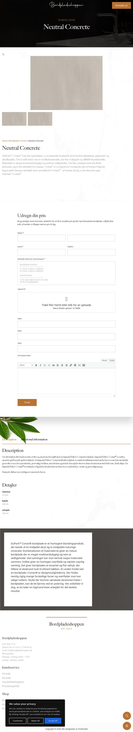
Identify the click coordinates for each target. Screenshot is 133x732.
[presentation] (26, 365)
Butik (5, 700)
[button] (26, 365)
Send (27, 402)
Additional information (33, 439)
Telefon (70, 247)
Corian (24, 140)
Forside (6, 673)
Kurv (4, 704)
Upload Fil (21, 289)
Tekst (20, 318)
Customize (17, 720)
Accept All (53, 720)
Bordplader (14, 140)
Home (4, 140)
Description (9, 439)
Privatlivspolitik (10, 686)
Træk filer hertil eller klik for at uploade (66, 305)
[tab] (9, 439)
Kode (112, 360)
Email (20, 247)
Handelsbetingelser (13, 681)
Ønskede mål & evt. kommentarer (31, 259)
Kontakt (6, 677)
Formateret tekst (24, 355)
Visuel (104, 360)
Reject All (35, 720)
